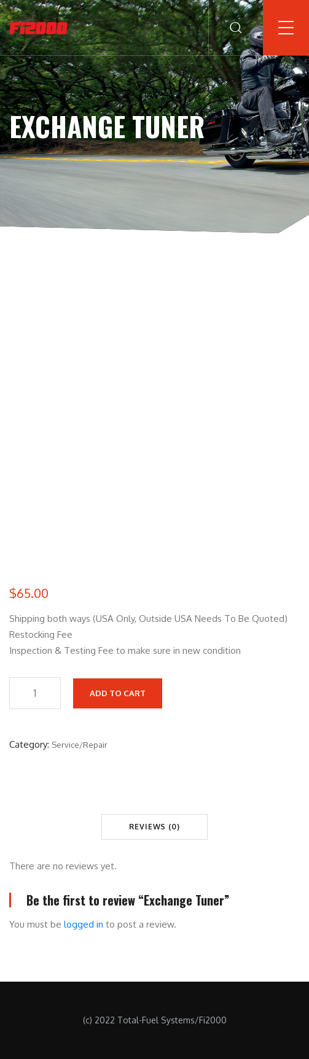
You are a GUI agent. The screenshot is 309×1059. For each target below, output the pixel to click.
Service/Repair (80, 745)
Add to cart (118, 693)
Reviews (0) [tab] (154, 826)
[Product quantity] (35, 693)
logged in (83, 924)
